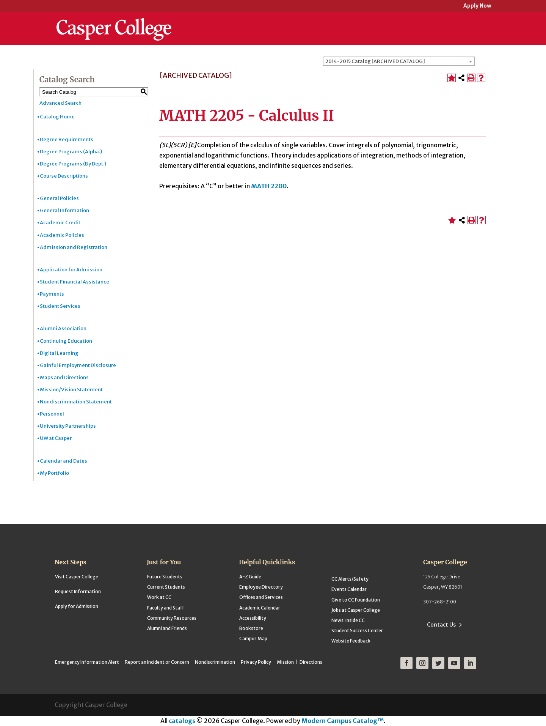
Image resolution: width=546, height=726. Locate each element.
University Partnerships (68, 426)
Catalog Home (57, 116)
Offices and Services (261, 597)
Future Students (164, 577)
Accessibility (252, 618)
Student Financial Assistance (74, 282)
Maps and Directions (64, 377)
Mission (285, 662)
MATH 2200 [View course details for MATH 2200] (269, 186)
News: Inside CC (348, 620)
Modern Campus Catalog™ (342, 720)
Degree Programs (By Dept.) (73, 164)
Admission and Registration (73, 247)
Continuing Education (66, 341)
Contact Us (441, 624)
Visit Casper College (76, 577)
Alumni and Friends (167, 628)
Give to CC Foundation (355, 600)
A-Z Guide (250, 577)
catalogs (182, 720)
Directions (311, 662)
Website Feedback (350, 641)
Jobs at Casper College (355, 610)
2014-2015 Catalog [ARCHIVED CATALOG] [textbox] (375, 61)
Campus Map (253, 638)
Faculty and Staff (165, 608)
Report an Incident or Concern (157, 662)
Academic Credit (60, 222)
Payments (52, 294)
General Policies (59, 198)
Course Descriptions (64, 176)
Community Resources (171, 618)
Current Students (166, 587)
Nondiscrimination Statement (76, 401)
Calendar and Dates (63, 461)
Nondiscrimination (215, 662)
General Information (64, 210)
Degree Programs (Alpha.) (71, 151)
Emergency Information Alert (87, 662)
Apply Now (477, 6)
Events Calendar (349, 589)
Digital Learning (59, 353)
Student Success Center (357, 630)
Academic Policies (62, 235)
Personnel (52, 414)
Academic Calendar (259, 608)
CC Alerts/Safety (350, 579)
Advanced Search (60, 103)
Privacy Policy (256, 662)
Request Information (78, 591)
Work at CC (159, 597)
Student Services (60, 306)
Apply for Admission (76, 606)
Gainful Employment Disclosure (78, 365)
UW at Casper (56, 438)
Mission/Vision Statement (71, 389)
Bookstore (251, 628)
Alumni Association (63, 328)
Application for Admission (71, 269)
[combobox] (399, 61)
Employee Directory (261, 587)
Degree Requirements (66, 139)
